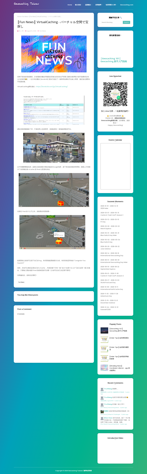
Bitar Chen (108, 418)
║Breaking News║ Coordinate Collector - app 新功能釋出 (119, 368)
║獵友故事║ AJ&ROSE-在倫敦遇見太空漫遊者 (112, 392)
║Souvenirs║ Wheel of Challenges (110, 414)
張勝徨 (106, 411)
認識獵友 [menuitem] (88, 5)
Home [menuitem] (70, 5)
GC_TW (21, 31)
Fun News (25, 16)
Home (19, 16)
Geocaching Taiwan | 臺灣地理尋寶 (80, 471)
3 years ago (118, 401)
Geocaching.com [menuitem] (126, 5)
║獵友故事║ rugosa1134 (107, 401)
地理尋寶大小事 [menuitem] (111, 5)
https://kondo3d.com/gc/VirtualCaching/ (52, 86)
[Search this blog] (112, 22)
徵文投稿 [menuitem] (78, 5)
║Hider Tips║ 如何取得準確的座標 (119, 357)
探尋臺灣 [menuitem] (98, 5)
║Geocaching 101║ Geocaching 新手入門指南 (114, 60)
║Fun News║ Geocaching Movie (110, 407)
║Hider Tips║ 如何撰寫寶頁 (119, 338)
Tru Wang (108, 389)
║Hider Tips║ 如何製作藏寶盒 (119, 348)
